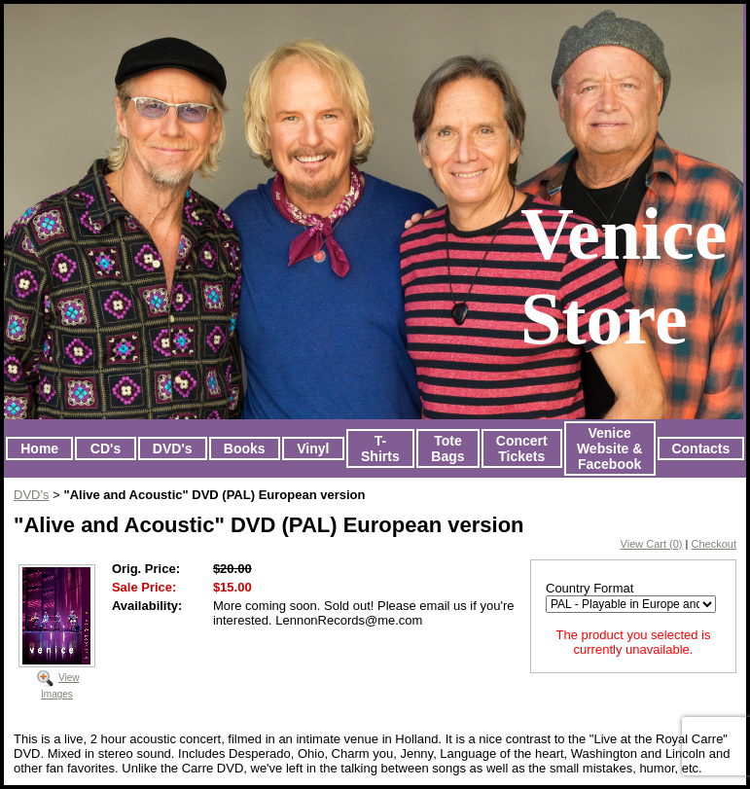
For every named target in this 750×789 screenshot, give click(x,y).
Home (39, 448)
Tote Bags (447, 448)
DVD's (173, 448)
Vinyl (313, 448)
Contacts (700, 448)
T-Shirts (380, 448)
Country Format (589, 588)
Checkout (714, 544)
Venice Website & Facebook (609, 448)
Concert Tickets (522, 448)
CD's (105, 448)
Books (245, 448)
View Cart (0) (652, 544)
